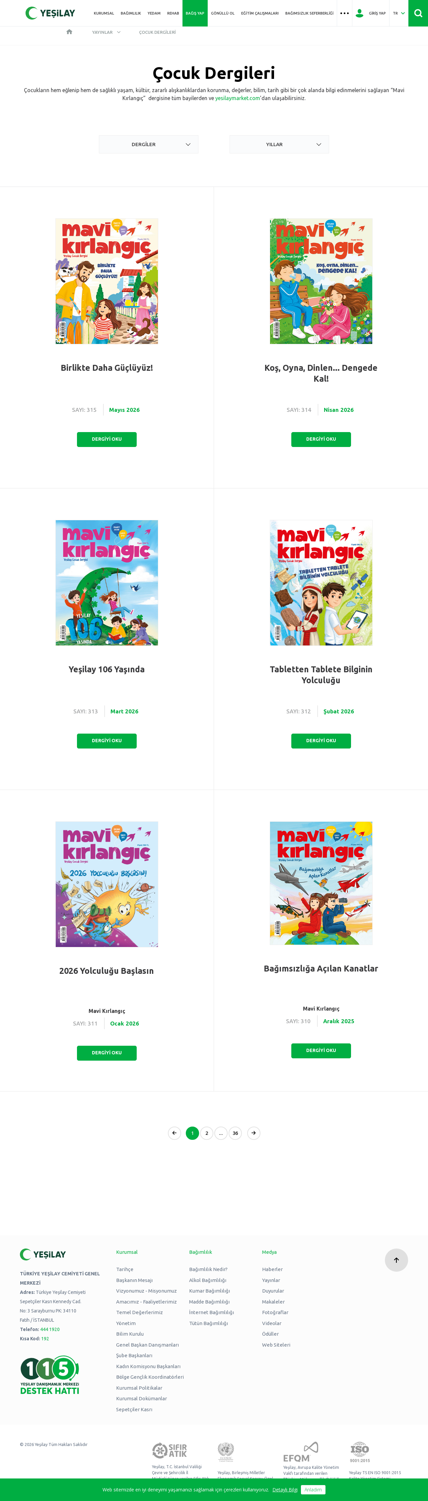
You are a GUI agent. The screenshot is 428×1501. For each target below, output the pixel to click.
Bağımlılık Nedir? (208, 1269)
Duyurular (273, 1291)
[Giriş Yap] (370, 13)
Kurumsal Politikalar (139, 1388)
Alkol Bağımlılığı (207, 1280)
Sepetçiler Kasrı (134, 1409)
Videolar (271, 1323)
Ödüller (270, 1334)
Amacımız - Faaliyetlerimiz (146, 1302)
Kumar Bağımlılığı (209, 1291)
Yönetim (126, 1323)
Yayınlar (102, 32)
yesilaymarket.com (237, 98)
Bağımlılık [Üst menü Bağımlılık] (131, 13)
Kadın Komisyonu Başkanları (148, 1366)
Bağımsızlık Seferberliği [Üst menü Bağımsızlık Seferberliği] (309, 13)
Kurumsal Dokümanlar (141, 1398)
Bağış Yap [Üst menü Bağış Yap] (195, 13)
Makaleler (273, 1302)
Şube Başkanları (134, 1355)
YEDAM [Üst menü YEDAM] (154, 13)
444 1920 (50, 1329)
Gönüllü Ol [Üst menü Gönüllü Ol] (223, 13)
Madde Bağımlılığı (209, 1302)
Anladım (313, 1489)
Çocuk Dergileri (157, 32)
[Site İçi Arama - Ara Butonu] (418, 13)
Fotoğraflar (275, 1312)
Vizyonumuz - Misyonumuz (146, 1291)
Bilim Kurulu (130, 1334)
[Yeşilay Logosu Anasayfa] (50, 13)
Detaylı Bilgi (285, 1489)
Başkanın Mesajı (134, 1280)
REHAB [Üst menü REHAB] (173, 13)
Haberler (272, 1269)
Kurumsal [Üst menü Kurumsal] (104, 13)
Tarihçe (124, 1269)
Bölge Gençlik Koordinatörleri (150, 1377)
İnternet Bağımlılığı (211, 1312)
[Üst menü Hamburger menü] (344, 13)
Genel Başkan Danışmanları (147, 1345)
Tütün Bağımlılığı (208, 1323)
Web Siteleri (276, 1345)
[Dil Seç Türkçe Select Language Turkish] (399, 13)
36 (235, 1133)
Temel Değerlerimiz (139, 1312)
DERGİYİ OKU (107, 439)
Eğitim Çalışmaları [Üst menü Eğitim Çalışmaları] (260, 13)
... (221, 1133)
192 (45, 1338)
